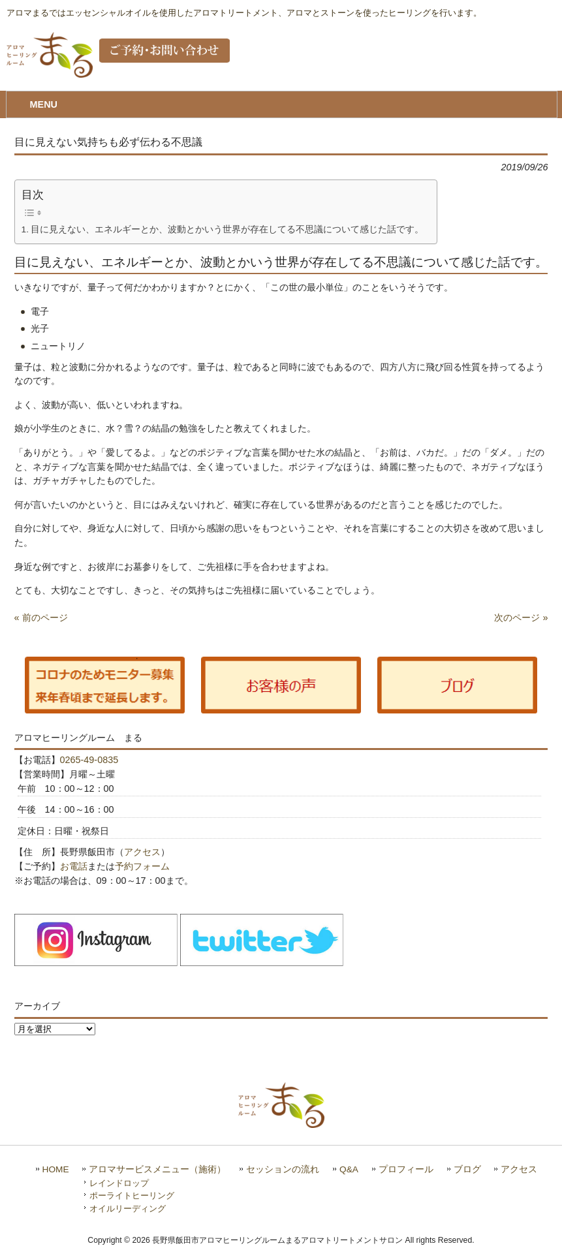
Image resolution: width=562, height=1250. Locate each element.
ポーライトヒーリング (131, 1195)
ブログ (467, 1169)
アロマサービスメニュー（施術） (157, 1169)
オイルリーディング (127, 1208)
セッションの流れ (282, 1169)
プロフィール (406, 1169)
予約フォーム (142, 866)
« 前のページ (41, 617)
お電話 (73, 866)
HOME (55, 1169)
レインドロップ (119, 1183)
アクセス (142, 852)
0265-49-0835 (89, 760)
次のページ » (521, 617)
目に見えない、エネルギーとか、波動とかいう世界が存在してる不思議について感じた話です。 (227, 229)
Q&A (348, 1169)
